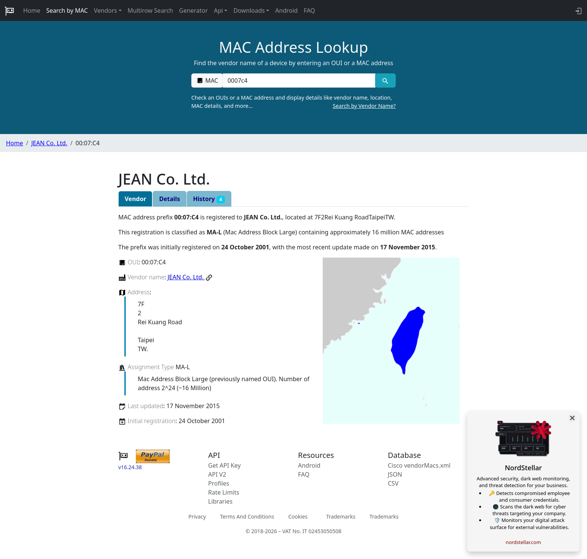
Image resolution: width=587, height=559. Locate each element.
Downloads (249, 10)
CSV (393, 483)
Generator (193, 10)
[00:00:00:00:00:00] (299, 80)
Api (218, 10)
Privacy (197, 516)
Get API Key (224, 465)
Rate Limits (223, 492)
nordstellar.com (523, 542)
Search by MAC (67, 10)
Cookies (297, 516)
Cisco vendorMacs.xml (419, 465)
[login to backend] (578, 10)
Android (286, 10)
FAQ (309, 10)
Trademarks (340, 516)
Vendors (105, 10)
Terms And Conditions (247, 516)
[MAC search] (385, 80)
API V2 (217, 474)
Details (169, 199)
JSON (395, 474)
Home (31, 10)
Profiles (218, 483)
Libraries (220, 501)
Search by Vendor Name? (364, 105)
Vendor (135, 199)
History (209, 199)
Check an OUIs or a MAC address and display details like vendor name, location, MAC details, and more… (293, 102)
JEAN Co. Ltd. (49, 143)
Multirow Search (150, 10)
